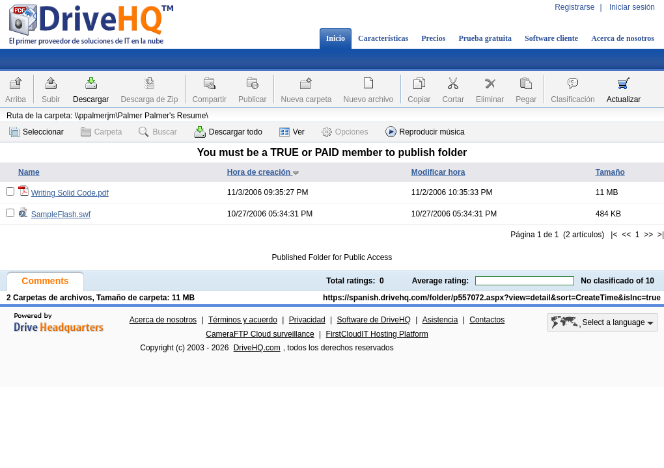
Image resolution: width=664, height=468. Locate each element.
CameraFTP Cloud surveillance (260, 334)
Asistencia (440, 319)
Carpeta (101, 131)
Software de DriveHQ (374, 319)
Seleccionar (36, 132)
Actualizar (624, 99)
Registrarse (574, 7)
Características (383, 38)
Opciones (345, 132)
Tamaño (610, 172)
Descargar (91, 99)
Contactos (487, 319)
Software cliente (551, 38)
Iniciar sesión (632, 7)
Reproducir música (425, 131)
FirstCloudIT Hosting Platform (377, 334)
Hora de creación (263, 172)
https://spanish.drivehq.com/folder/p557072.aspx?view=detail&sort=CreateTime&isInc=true (492, 297)
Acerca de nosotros (622, 38)
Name (29, 172)
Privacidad (307, 319)
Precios (433, 38)
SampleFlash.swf (60, 214)
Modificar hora (438, 172)
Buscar (157, 132)
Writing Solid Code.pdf (70, 193)
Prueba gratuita (485, 38)
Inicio (335, 38)
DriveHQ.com (257, 347)
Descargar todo (228, 132)
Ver (292, 131)
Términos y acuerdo (242, 319)
